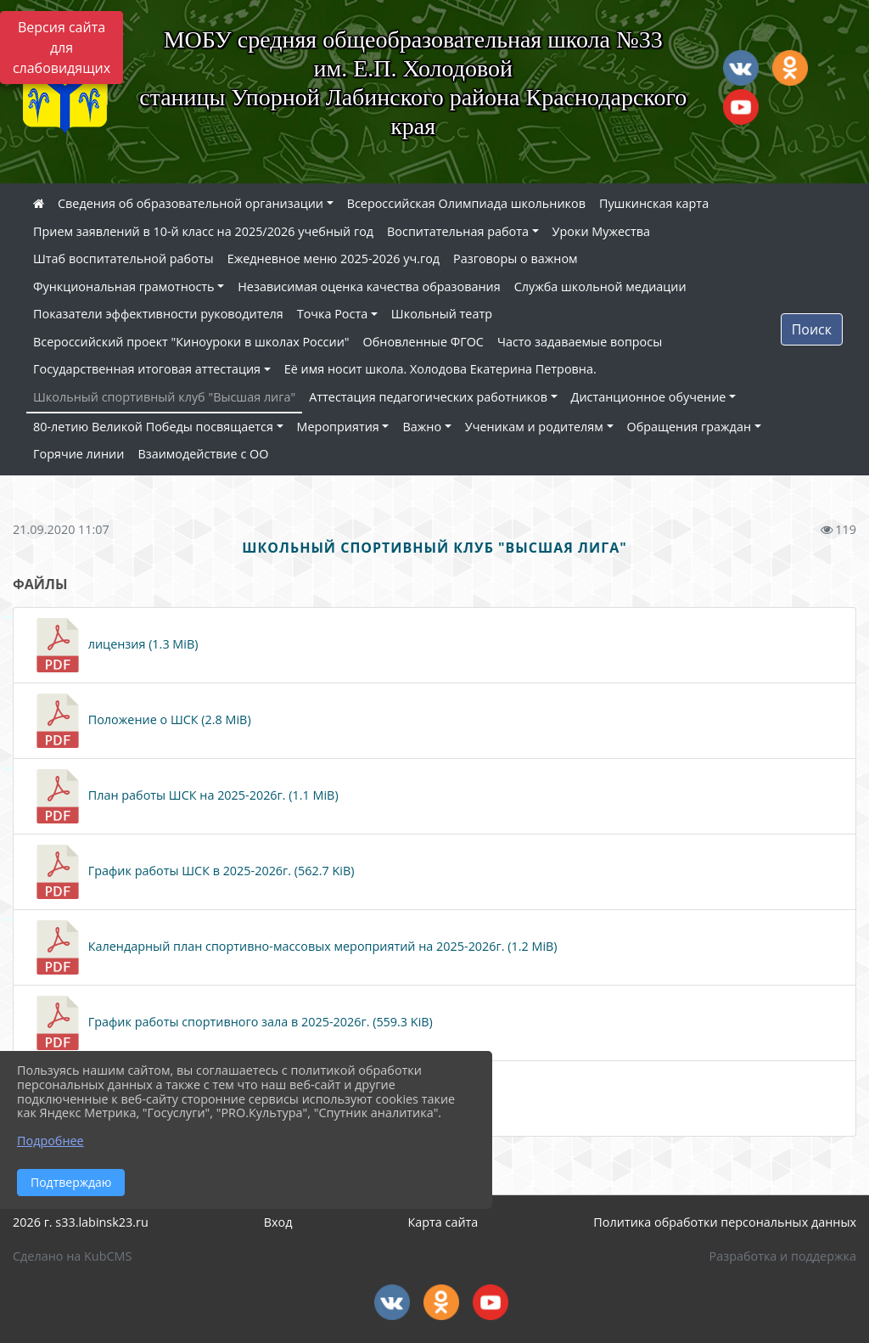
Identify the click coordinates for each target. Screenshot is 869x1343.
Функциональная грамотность (124, 286)
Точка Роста (332, 314)
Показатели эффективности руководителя (158, 314)
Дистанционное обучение (648, 397)
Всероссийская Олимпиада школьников (466, 203)
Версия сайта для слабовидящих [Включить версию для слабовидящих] (61, 47)
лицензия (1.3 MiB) (114, 645)
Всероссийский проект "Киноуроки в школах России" (191, 342)
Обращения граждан (689, 427)
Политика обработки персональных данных (724, 1222)
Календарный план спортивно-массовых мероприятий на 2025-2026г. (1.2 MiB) (294, 947)
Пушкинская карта (654, 203)
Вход (278, 1222)
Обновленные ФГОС (423, 342)
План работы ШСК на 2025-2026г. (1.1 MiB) (185, 796)
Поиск (812, 329)
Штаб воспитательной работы (123, 258)
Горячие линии (78, 454)
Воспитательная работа (458, 231)
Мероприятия (338, 427)
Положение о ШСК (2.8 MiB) (141, 721)
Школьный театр (441, 314)
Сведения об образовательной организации (190, 203)
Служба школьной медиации (600, 286)
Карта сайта (442, 1222)
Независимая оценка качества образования (369, 286)
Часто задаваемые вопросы (579, 342)
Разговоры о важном (515, 258)
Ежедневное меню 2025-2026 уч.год (333, 258)
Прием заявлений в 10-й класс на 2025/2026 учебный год (203, 231)
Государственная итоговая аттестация (147, 369)
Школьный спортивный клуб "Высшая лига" (164, 397)
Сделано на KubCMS (72, 1256)
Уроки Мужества (601, 231)
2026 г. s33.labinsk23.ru (81, 1222)
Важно (421, 427)
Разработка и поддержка (782, 1256)
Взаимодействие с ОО (202, 454)
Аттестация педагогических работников (428, 397)
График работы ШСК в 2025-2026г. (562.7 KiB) (193, 872)
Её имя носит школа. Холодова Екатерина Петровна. (440, 369)
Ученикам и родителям (534, 427)
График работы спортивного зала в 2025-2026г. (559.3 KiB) (232, 1023)
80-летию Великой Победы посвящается (153, 427)
